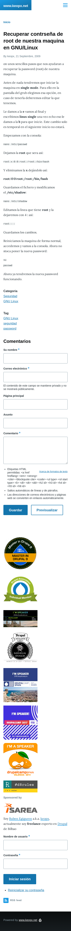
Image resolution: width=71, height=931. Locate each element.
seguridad (10, 322)
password (9, 327)
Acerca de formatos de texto (53, 470)
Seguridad (10, 295)
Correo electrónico (15, 367)
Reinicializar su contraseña (26, 889)
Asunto (7, 413)
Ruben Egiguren (20, 817)
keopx (45, 817)
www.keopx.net (15, 6)
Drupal (62, 822)
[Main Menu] (65, 5)
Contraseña (10, 854)
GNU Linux (10, 300)
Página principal (13, 394)
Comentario (10, 432)
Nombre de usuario (15, 835)
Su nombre (10, 348)
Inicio (6, 22)
